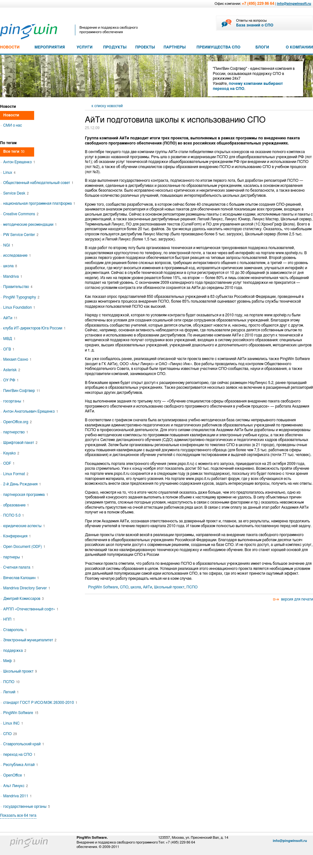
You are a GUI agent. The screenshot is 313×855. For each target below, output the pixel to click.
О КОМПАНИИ (299, 47)
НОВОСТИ (9, 47)
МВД (9, 339)
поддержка (14, 650)
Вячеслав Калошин (21, 578)
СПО (124, 587)
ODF (9, 463)
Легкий (11, 692)
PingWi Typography (21, 297)
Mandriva (12, 276)
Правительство (17, 287)
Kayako (11, 453)
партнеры (13, 557)
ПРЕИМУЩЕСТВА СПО (219, 47)
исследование (17, 255)
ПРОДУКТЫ (115, 47)
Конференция (17, 536)
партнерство (15, 432)
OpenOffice (14, 775)
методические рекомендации (30, 224)
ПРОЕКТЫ (145, 47)
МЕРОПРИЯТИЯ (49, 47)
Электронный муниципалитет (29, 640)
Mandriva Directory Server (26, 588)
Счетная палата (18, 567)
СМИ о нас (12, 125)
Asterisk (11, 370)
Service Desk (16, 193)
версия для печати (297, 599)
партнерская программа (25, 495)
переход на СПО (19, 754)
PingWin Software (103, 587)
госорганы (14, 401)
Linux (9, 172)
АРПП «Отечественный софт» (30, 609)
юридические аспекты (24, 526)
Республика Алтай (20, 765)
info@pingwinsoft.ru (294, 3)
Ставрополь (15, 630)
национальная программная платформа (39, 203)
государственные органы (26, 806)
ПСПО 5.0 (13, 515)
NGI (8, 245)
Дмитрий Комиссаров (23, 599)
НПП (9, 619)
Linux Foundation (19, 307)
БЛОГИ (262, 47)
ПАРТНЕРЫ (174, 47)
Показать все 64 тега (18, 815)
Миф (9, 661)
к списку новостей (107, 106)
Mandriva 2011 (17, 796)
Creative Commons (21, 214)
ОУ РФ (11, 380)
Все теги (14, 151)
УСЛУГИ (85, 47)
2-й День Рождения (22, 484)
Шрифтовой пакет (20, 443)
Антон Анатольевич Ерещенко (30, 411)
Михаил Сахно (17, 359)
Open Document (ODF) (24, 547)
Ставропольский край (23, 744)
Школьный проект (169, 587)
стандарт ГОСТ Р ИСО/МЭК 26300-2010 (40, 702)
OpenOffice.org (17, 422)
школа (135, 587)
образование (16, 505)
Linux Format (15, 474)
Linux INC (13, 723)
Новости (11, 115)
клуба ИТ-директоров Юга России (34, 328)
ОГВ (8, 349)
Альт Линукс (15, 786)
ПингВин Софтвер (21, 391)
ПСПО (191, 587)
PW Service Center (20, 235)
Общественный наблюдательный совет (38, 183)
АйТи (147, 587)
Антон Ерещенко (19, 162)
